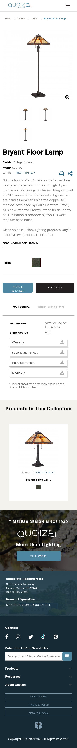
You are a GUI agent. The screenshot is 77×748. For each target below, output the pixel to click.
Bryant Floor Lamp (55, 18)
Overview (22, 307)
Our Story (38, 556)
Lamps (34, 18)
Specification (51, 307)
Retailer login (38, 713)
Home (7, 18)
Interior (21, 18)
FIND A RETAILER (18, 289)
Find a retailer (39, 705)
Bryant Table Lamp (38, 479)
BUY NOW (55, 287)
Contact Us (38, 696)
